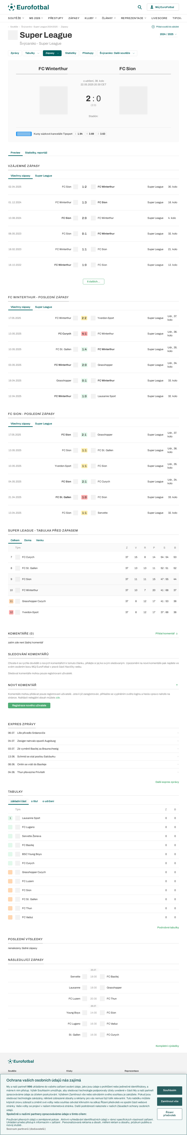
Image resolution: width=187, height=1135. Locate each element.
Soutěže (16, 18)
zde (58, 614)
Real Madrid (72, 1022)
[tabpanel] (93, 219)
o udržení (88, 81)
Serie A (11, 1001)
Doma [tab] (27, 457)
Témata (11, 1057)
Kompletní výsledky (167, 962)
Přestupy (55, 18)
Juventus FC (72, 1009)
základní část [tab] (18, 718)
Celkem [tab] (15, 457)
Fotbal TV (129, 1056)
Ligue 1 (11, 1009)
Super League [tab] (43, 175)
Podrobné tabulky (168, 844)
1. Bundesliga (14, 1005)
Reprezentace (133, 18)
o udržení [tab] (48, 718)
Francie (128, 1005)
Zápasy (73, 18)
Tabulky (32, 53)
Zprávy (15, 53)
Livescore (159, 18)
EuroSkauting (14, 1065)
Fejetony (70, 1052)
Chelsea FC (72, 996)
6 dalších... (93, 254)
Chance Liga (14, 1013)
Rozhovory (71, 1065)
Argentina (129, 1022)
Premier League (15, 992)
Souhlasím (169, 1090)
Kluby (91, 18)
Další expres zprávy (167, 698)
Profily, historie (73, 1061)
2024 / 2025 (168, 34)
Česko (128, 992)
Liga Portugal (14, 1022)
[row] (93, 184)
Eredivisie (12, 1026)
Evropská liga (14, 1035)
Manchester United (75, 1001)
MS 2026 (36, 18)
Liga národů (13, 1048)
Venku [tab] (40, 457)
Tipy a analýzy (73, 1070)
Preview (15, 152)
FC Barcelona (73, 1018)
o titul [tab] (34, 718)
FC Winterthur (53, 68)
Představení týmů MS (18, 1061)
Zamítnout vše (169, 1101)
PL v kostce (13, 1070)
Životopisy (71, 1057)
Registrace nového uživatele (29, 622)
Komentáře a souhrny (76, 1044)
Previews (70, 1040)
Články (69, 1031)
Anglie (128, 1001)
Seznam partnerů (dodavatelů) (26, 1129)
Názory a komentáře (76, 1048)
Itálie (127, 1009)
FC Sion (127, 68)
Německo (129, 1013)
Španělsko (130, 1018)
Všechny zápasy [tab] (20, 175)
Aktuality (70, 1035)
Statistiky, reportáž (36, 152)
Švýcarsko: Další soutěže (117, 53)
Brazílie (128, 1026)
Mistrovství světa (16, 1043)
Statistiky (70, 53)
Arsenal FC (71, 992)
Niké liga (12, 1018)
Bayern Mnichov (74, 1013)
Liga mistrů (13, 1030)
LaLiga (11, 996)
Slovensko (130, 996)
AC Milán (70, 1005)
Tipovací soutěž (133, 1051)
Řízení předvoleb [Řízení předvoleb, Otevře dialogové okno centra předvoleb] (169, 1114)
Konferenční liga (15, 1039)
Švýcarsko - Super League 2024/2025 (39, 26)
